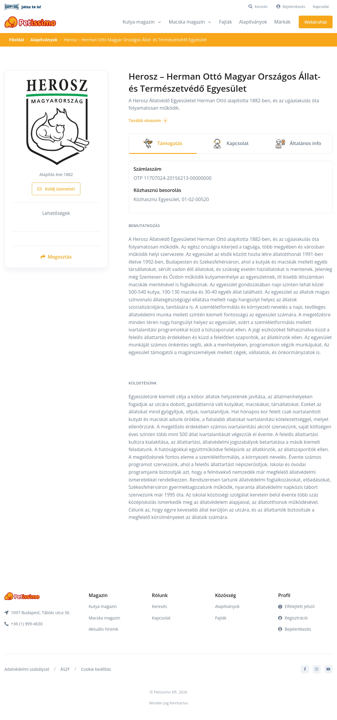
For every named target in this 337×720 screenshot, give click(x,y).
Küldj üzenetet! (56, 189)
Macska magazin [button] (187, 22)
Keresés (159, 606)
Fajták (225, 22)
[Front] (30, 22)
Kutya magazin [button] (138, 22)
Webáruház (315, 22)
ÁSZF (65, 669)
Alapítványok (253, 22)
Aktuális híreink (103, 629)
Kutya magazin (103, 606)
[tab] (163, 144)
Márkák (282, 22)
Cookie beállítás (96, 669)
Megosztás (56, 257)
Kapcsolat (321, 6)
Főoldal (16, 39)
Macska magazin (104, 618)
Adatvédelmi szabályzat (26, 669)
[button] (149, 120)
